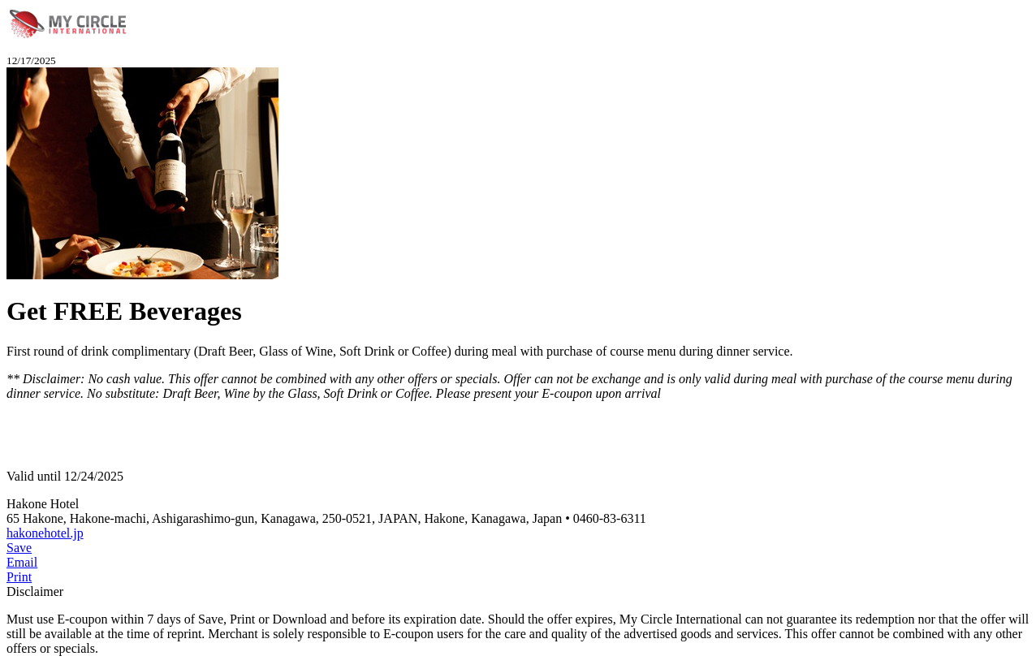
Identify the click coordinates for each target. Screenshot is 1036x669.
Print (19, 577)
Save (19, 548)
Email (21, 562)
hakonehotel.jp (45, 533)
